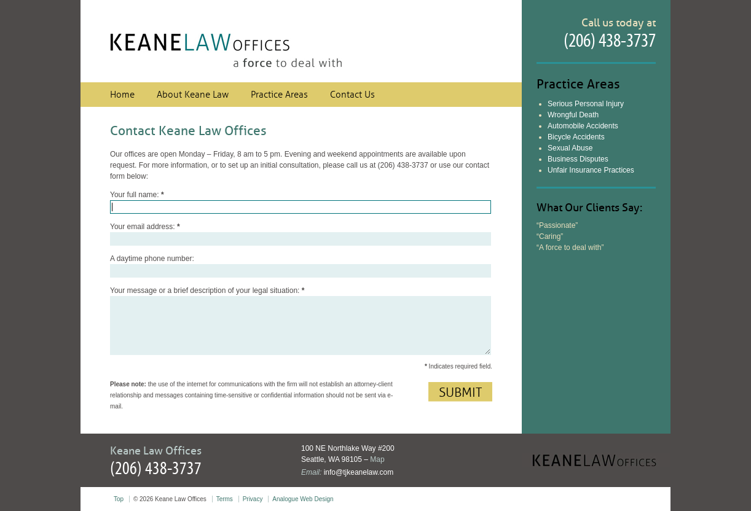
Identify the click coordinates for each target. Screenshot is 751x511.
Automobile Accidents (583, 126)
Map (377, 459)
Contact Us (352, 94)
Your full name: (137, 194)
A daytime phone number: (152, 258)
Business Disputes (578, 159)
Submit (460, 392)
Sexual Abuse (570, 148)
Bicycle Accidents (576, 137)
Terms (224, 499)
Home (122, 94)
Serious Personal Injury (586, 103)
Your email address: (145, 226)
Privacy (253, 499)
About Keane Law (193, 94)
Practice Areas (279, 94)
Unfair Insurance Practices (591, 170)
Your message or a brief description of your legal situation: (207, 290)
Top (119, 499)
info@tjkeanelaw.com (359, 472)
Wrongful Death (573, 115)
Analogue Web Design (302, 499)
